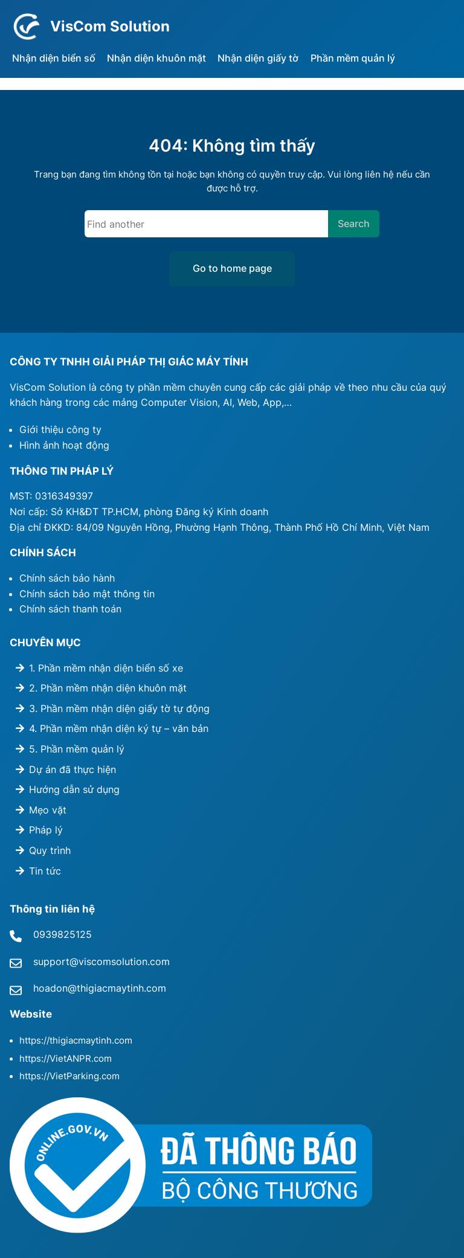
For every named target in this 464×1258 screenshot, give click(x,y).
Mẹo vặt (47, 810)
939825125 (65, 934)
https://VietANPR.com (65, 1058)
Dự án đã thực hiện (72, 769)
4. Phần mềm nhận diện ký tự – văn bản (118, 728)
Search (354, 223)
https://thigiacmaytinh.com (75, 1040)
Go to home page (232, 268)
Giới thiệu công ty (60, 429)
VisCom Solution (110, 26)
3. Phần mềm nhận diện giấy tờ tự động (119, 708)
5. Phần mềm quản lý (76, 749)
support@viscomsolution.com (101, 961)
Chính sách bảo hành (67, 578)
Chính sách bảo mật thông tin (87, 594)
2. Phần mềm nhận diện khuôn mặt (108, 688)
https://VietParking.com (69, 1076)
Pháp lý (46, 830)
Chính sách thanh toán (70, 609)
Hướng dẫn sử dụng (74, 789)
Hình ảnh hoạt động (64, 445)
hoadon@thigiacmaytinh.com (99, 988)
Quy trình (50, 850)
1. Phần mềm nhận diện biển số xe (106, 668)
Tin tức (45, 871)
